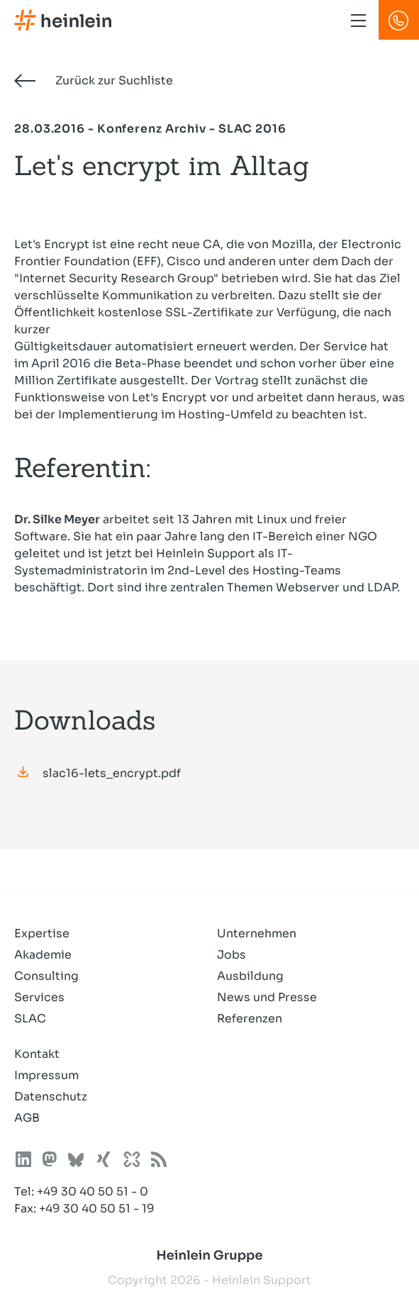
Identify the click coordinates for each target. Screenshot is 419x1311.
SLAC (30, 1018)
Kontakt (37, 1054)
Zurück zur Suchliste (93, 80)
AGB (27, 1117)
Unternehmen (256, 933)
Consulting (46, 976)
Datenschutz (50, 1096)
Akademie (43, 954)
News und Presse (267, 997)
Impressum (46, 1075)
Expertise (41, 933)
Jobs (231, 954)
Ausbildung (250, 976)
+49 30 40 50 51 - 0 (92, 1191)
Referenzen (249, 1018)
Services (39, 997)
